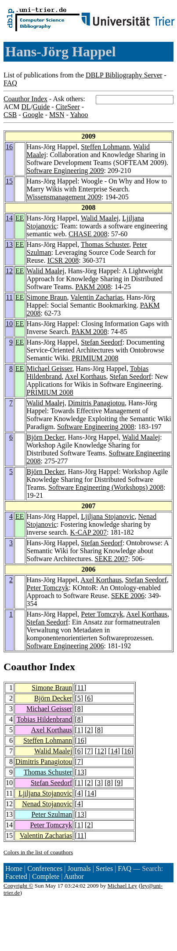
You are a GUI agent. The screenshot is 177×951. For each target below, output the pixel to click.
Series (104, 868)
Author (74, 876)
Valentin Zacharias (96, 297)
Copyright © (18, 885)
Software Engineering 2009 (65, 170)
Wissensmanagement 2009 (64, 197)
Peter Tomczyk (48, 587)
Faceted (16, 876)
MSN (57, 114)
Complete (45, 876)
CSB (10, 114)
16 (9, 147)
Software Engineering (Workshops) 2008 (105, 487)
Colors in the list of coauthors (38, 852)
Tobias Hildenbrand (44, 719)
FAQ (10, 83)
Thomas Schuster (105, 244)
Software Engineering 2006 (65, 646)
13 (9, 244)
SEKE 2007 (111, 558)
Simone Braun (47, 297)
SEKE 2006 (127, 595)
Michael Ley (122, 885)
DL (25, 106)
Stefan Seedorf (102, 342)
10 (9, 323)
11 (9, 297)
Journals (78, 868)
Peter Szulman (51, 814)
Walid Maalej (100, 218)
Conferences (44, 868)
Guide (41, 106)
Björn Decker (46, 437)
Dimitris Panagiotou (96, 403)
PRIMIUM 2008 (95, 358)
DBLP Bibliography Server (124, 75)
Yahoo (79, 114)
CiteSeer (68, 106)
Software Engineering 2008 (95, 426)
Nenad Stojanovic (47, 804)
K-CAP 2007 (88, 532)
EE (19, 218)
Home (13, 868)
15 (9, 181)
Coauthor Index (25, 99)
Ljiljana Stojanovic (107, 516)
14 (9, 218)
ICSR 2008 (63, 260)
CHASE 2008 (88, 234)
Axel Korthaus (85, 376)
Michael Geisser (49, 368)
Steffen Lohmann (105, 147)
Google (33, 114)
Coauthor (25, 666)
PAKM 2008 (93, 286)
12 (9, 271)
